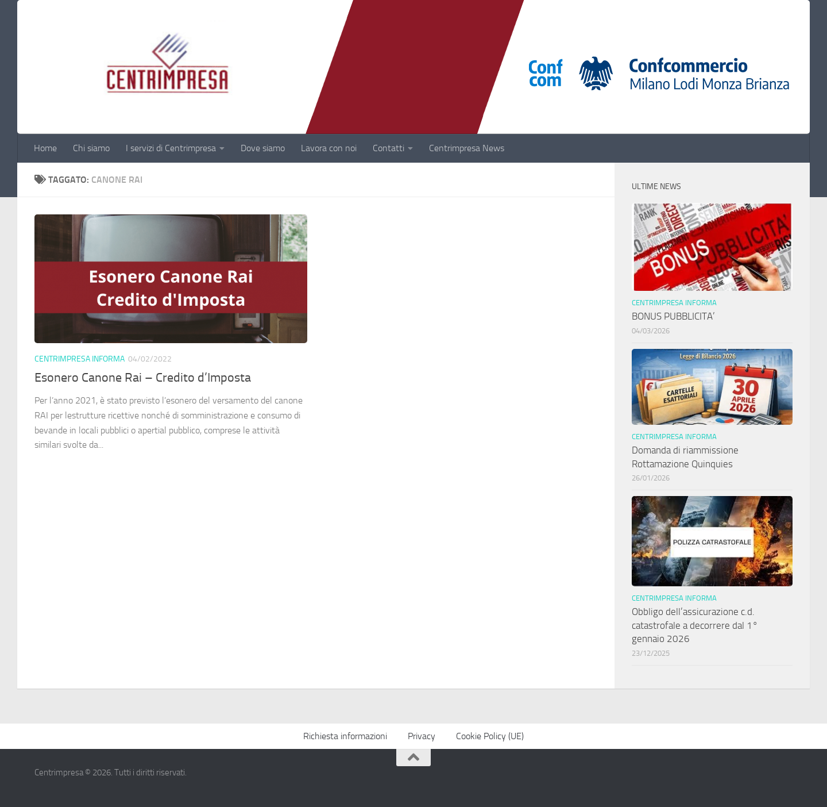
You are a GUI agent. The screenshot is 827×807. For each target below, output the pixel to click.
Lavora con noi (329, 148)
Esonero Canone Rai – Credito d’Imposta (142, 377)
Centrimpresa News (466, 148)
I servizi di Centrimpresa (171, 148)
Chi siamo (91, 148)
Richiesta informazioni (345, 736)
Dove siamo (263, 148)
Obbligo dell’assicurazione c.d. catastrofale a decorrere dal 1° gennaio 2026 (695, 625)
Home (45, 148)
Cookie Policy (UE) (490, 736)
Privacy (421, 736)
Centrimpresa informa (79, 359)
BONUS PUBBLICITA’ (676, 316)
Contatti (388, 148)
